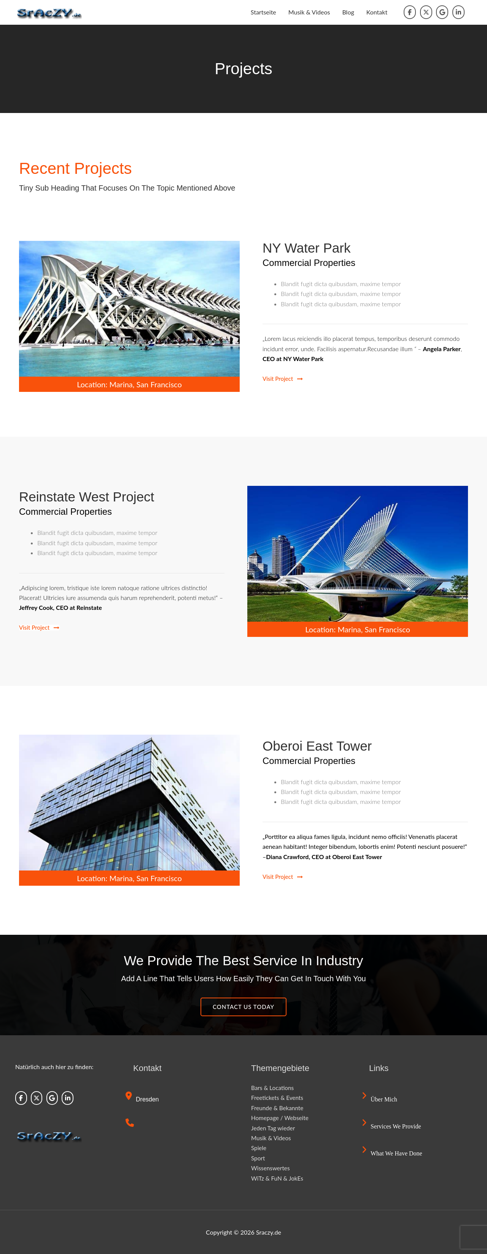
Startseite (263, 12)
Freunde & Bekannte (278, 1107)
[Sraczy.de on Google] (442, 12)
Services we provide (392, 1126)
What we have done (393, 1153)
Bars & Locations (273, 1087)
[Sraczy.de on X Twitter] (426, 12)
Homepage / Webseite (281, 1117)
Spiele (259, 1147)
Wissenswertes (271, 1167)
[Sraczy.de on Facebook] (410, 12)
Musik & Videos (309, 12)
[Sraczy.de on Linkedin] (458, 12)
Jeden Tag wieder (274, 1127)
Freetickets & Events (278, 1097)
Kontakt (376, 12)
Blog (348, 12)
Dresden (142, 1099)
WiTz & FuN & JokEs (278, 1178)
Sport (258, 1158)
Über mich (380, 1099)
